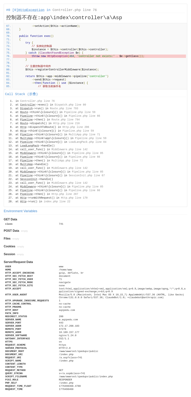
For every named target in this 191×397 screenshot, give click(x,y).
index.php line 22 (57, 201)
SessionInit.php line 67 (87, 175)
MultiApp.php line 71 (84, 134)
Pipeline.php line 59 (79, 112)
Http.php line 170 (74, 197)
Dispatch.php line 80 (70, 104)
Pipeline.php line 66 (84, 115)
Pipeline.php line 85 (87, 153)
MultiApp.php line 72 (67, 160)
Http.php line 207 (64, 194)
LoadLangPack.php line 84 (88, 142)
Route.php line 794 (65, 119)
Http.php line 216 (66, 123)
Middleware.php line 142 (69, 149)
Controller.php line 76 (74, 10)
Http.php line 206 (75, 127)
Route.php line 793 (64, 108)
